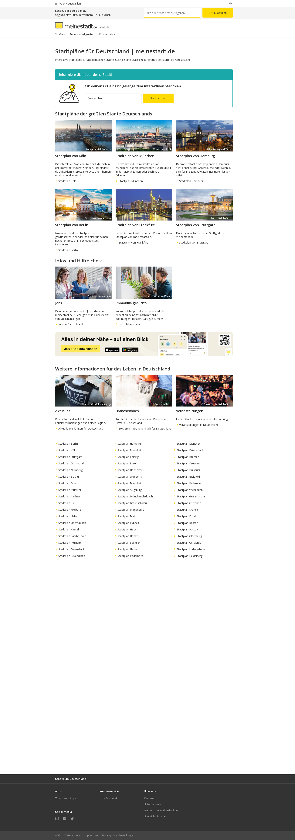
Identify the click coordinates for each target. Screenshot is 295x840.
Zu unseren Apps (65, 798)
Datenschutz (72, 835)
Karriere (149, 798)
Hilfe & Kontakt (109, 798)
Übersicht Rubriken (155, 816)
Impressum (91, 835)
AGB (58, 835)
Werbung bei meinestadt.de (161, 810)
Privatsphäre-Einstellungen (118, 835)
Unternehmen (152, 804)
